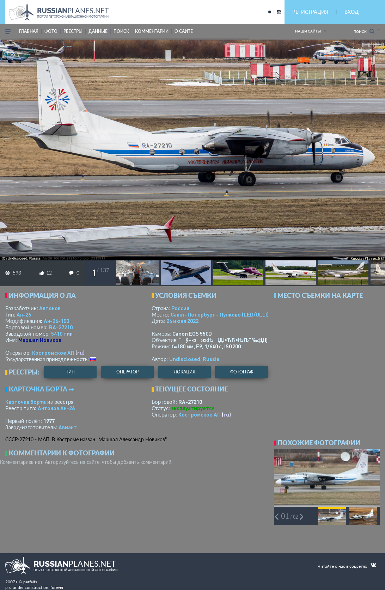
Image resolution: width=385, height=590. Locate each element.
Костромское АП (53, 352)
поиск (121, 31)
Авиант (68, 427)
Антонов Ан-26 (56, 408)
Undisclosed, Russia (194, 359)
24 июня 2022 (182, 321)
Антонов (50, 308)
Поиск (364, 31)
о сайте (184, 31)
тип (68, 333)
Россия (180, 308)
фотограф (241, 371)
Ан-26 (24, 314)
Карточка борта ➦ (41, 389)
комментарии (152, 31)
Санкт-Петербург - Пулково (220, 314)
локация (184, 371)
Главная (28, 31)
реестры (72, 31)
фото (50, 31)
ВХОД (351, 12)
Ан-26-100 (56, 321)
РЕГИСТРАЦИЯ (310, 12)
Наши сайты (308, 31)
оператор (127, 371)
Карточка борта (25, 402)
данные (98, 31)
